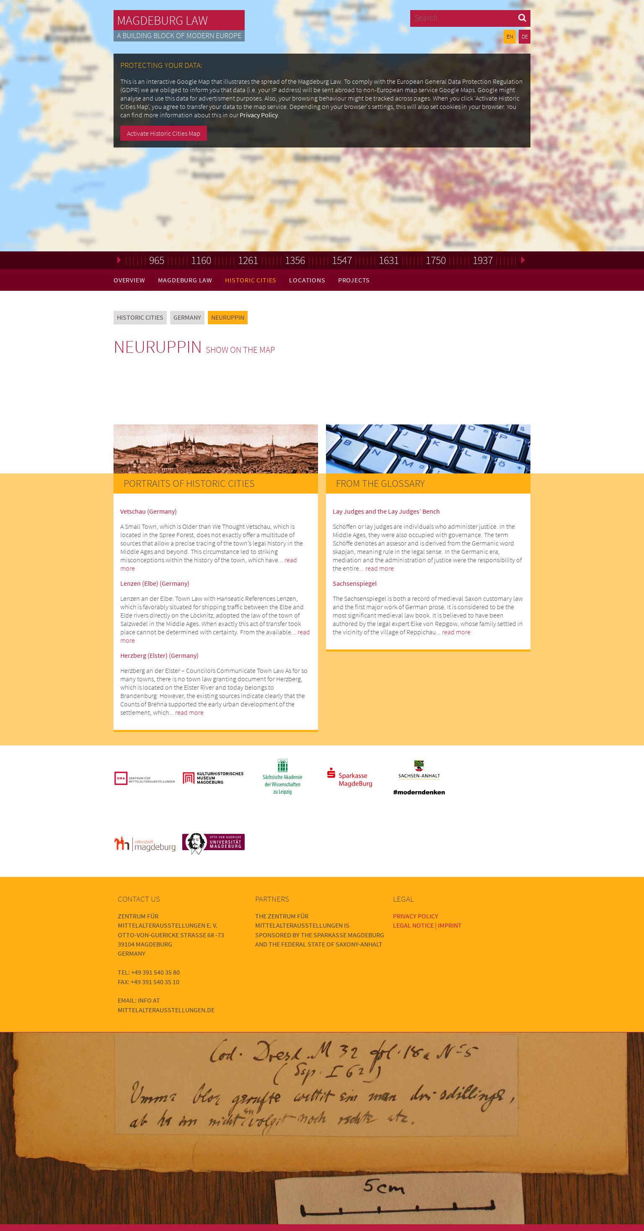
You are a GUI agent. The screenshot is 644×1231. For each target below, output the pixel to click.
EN (510, 36)
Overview (129, 280)
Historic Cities (251, 280)
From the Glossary (380, 483)
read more (189, 712)
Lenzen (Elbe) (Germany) (154, 583)
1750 (436, 260)
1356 (295, 260)
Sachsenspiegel (355, 583)
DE (525, 36)
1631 (389, 260)
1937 (483, 260)
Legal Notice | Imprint (427, 925)
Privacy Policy (259, 115)
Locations (307, 280)
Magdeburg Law (162, 20)
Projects (354, 280)
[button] (522, 17)
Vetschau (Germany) (148, 511)
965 (156, 260)
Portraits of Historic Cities (189, 483)
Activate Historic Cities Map (163, 133)
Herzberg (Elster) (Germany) (159, 655)
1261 (248, 260)
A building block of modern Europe (179, 35)
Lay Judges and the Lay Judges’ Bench (386, 511)
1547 (342, 260)
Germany (187, 317)
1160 (201, 260)
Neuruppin (227, 317)
